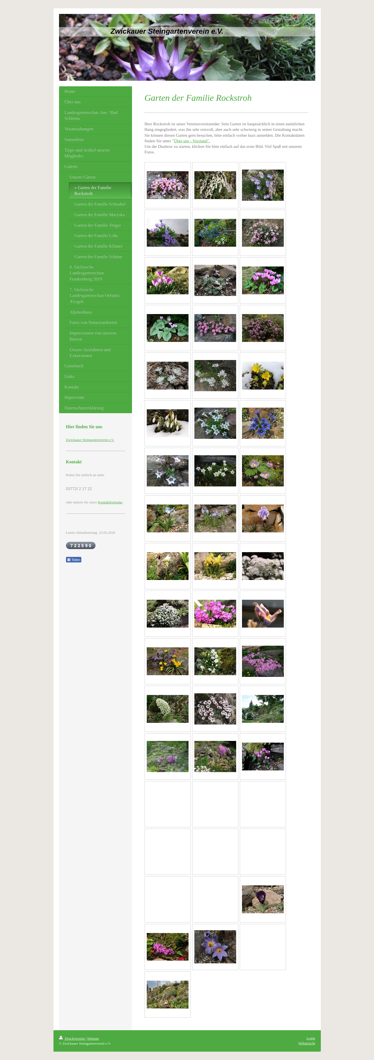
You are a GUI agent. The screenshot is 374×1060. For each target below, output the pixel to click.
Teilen (73, 560)
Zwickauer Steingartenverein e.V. (90, 440)
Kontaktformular (110, 502)
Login (310, 1038)
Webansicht (306, 1043)
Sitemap (93, 1038)
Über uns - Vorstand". (192, 141)
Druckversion (72, 1038)
